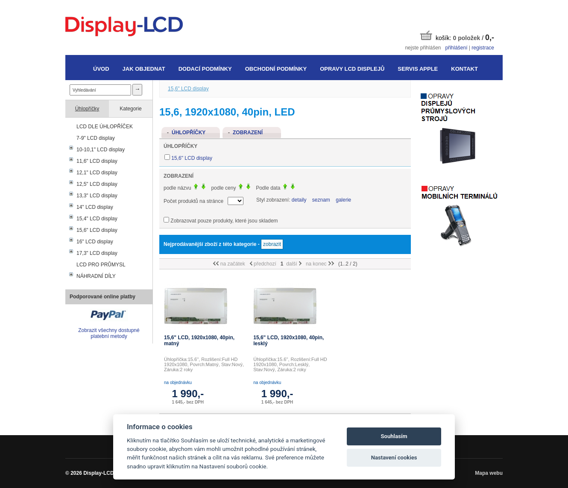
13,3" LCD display (96, 196)
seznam (321, 200)
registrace (482, 48)
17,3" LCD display (96, 253)
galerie (343, 200)
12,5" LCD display (96, 184)
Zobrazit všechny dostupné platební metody (108, 333)
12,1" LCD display (96, 173)
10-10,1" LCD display (100, 150)
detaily (299, 200)
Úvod (101, 69)
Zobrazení (248, 133)
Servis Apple (418, 69)
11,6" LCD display (96, 161)
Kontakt (464, 69)
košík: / (457, 36)
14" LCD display (94, 207)
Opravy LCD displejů (352, 69)
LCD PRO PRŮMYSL (101, 265)
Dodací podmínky (205, 69)
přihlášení (456, 48)
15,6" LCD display (96, 230)
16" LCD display (94, 242)
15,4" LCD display (96, 219)
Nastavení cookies (394, 457)
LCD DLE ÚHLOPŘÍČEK (104, 127)
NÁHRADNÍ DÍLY (96, 276)
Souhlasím (394, 436)
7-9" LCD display (95, 138)
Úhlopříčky (87, 109)
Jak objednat (144, 69)
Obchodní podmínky (276, 69)
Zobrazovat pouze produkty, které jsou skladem (224, 221)
